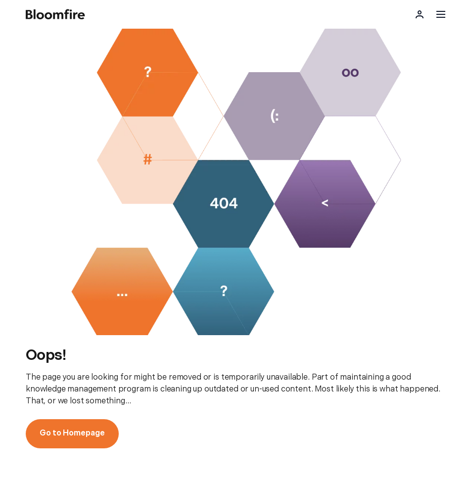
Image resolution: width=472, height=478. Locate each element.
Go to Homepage (72, 433)
